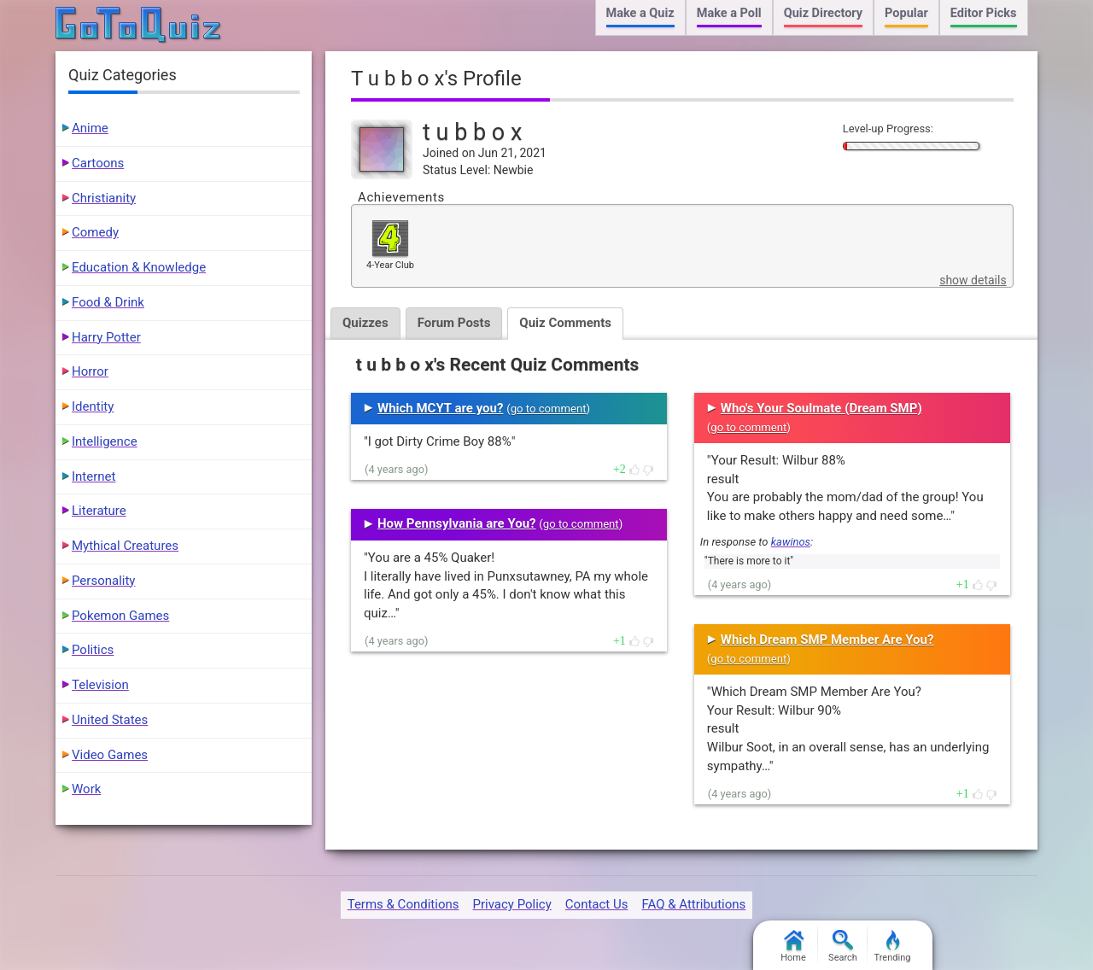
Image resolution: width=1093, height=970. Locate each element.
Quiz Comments (565, 322)
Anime (90, 128)
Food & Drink (108, 302)
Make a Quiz (640, 13)
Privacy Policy (511, 904)
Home (793, 946)
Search (842, 946)
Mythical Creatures (125, 545)
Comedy (95, 232)
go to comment (549, 408)
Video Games (110, 755)
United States (110, 720)
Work (86, 789)
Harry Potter (106, 337)
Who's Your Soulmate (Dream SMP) (821, 408)
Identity (93, 406)
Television (100, 684)
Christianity (104, 198)
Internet (93, 476)
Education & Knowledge (139, 267)
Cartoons (98, 163)
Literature (99, 510)
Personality (103, 580)
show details (972, 280)
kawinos (790, 541)
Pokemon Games (120, 615)
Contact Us (596, 904)
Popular (906, 13)
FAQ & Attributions (693, 904)
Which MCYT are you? (440, 408)
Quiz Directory (823, 13)
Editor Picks (983, 13)
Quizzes (365, 322)
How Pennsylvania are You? (456, 523)
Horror (90, 371)
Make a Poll (729, 13)
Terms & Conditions (403, 904)
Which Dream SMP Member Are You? (827, 639)
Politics (93, 649)
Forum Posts (454, 322)
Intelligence (104, 441)
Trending (892, 946)
